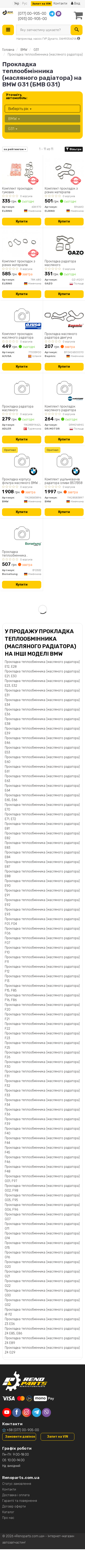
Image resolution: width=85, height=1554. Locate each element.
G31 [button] (12, 128)
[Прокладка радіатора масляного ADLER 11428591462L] (21, 388)
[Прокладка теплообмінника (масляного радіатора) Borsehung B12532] (21, 534)
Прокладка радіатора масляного (60, 263)
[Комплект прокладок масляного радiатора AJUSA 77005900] (21, 316)
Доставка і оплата (16, 1495)
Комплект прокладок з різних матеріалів (61, 190)
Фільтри (73, 149)
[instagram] (26, 1412)
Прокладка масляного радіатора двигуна (61, 335)
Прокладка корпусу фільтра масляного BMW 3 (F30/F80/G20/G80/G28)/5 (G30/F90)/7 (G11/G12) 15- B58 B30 (21, 481)
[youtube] (6, 1412)
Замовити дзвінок (20, 1437)
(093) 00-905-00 (32, 19)
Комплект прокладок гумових (17, 190)
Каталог (8, 1512)
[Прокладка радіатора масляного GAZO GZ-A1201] (64, 243)
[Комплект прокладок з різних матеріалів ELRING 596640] (64, 170)
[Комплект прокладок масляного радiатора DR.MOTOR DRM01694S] (64, 388)
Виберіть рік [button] (20, 108)
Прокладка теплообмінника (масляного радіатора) (19, 553)
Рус (24, 3)
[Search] (77, 30)
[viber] (46, 1412)
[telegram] (36, 1412)
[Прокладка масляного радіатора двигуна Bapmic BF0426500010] (64, 316)
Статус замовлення (16, 1484)
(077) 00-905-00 (32, 13)
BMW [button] (14, 118)
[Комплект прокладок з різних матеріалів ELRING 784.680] (21, 243)
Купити (22, 221)
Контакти (60, 3)
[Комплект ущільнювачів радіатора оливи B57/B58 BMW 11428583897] (64, 461)
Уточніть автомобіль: (16, 96)
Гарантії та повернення (19, 1501)
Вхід (75, 3)
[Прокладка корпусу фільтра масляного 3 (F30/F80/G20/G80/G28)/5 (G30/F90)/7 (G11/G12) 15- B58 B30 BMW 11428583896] (21, 461)
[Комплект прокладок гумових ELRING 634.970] (21, 170)
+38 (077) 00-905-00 (23, 1430)
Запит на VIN (41, 3)
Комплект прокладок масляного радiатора (17, 335)
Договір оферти (14, 1506)
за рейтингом (15, 149)
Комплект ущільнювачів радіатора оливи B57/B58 (64, 481)
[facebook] (16, 1412)
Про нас (8, 1518)
